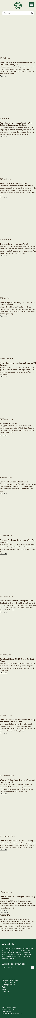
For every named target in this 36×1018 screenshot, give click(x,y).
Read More (3, 76)
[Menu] (31, 4)
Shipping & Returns (8, 985)
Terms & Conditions (8, 982)
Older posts (4, 912)
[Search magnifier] (32, 13)
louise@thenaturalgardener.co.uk (12, 1013)
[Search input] (17, 13)
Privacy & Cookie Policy (10, 980)
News (4, 989)
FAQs (4, 987)
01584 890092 (6, 1011)
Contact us (5, 991)
